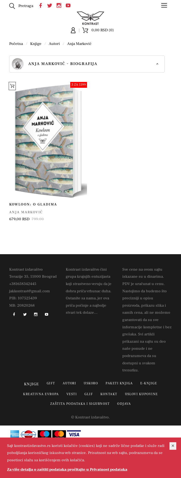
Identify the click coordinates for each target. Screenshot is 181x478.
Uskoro (91, 383)
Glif (88, 394)
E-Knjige (148, 383)
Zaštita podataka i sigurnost (80, 404)
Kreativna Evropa (41, 394)
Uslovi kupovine (141, 394)
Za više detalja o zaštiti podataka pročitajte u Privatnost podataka (67, 469)
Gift (51, 383)
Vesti (71, 394)
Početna (16, 43)
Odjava (124, 404)
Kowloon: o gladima (33, 204)
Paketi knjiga (119, 383)
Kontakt (108, 394)
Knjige (35, 43)
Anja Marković (79, 43)
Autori (54, 43)
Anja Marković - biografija (54, 64)
